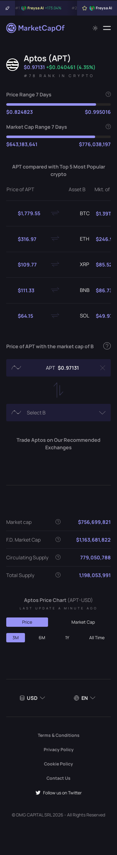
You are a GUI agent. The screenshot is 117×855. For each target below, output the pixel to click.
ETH (79, 239)
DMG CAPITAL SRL (34, 815)
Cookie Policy (58, 764)
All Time (97, 637)
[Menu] (107, 28)
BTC (80, 213)
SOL (79, 316)
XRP (79, 264)
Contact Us (58, 778)
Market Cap (83, 622)
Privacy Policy (59, 749)
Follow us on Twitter (59, 793)
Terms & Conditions (59, 735)
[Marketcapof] (36, 28)
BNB (80, 290)
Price (27, 622)
